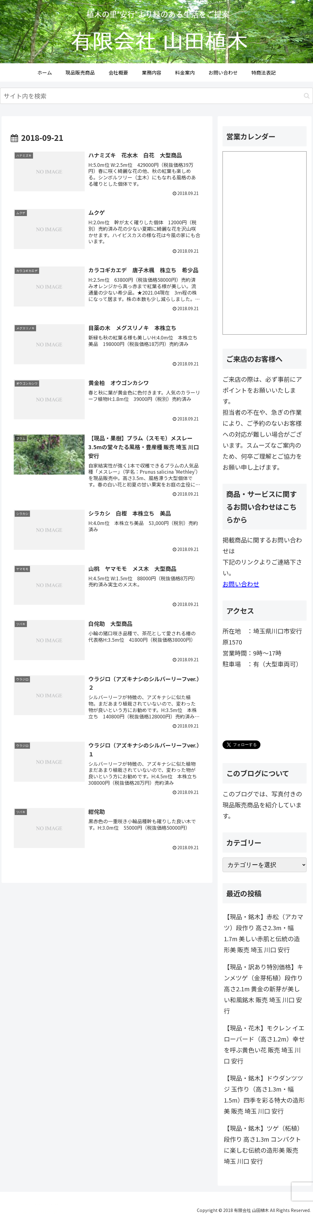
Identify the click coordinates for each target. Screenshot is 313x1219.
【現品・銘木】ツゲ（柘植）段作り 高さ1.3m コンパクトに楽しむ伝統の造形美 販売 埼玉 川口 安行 (263, 1145)
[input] (156, 96)
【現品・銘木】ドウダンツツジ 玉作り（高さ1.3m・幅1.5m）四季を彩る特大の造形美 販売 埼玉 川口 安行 (264, 1094)
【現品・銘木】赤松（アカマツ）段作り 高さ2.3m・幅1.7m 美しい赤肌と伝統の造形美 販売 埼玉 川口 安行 (263, 933)
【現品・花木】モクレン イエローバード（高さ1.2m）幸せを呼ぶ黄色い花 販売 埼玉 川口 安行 (264, 1044)
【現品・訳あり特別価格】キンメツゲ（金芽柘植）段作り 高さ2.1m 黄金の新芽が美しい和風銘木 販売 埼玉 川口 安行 (263, 988)
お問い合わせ (241, 583)
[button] (306, 95)
